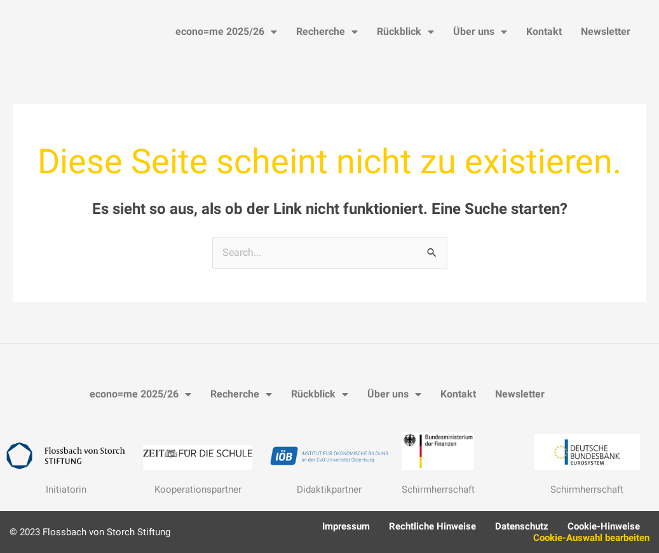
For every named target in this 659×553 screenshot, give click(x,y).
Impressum (346, 526)
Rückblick (405, 31)
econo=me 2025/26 (226, 31)
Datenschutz (521, 526)
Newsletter (605, 31)
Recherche (327, 31)
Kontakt (544, 31)
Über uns (480, 31)
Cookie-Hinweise (603, 526)
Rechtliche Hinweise (432, 526)
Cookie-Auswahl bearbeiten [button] (591, 537)
